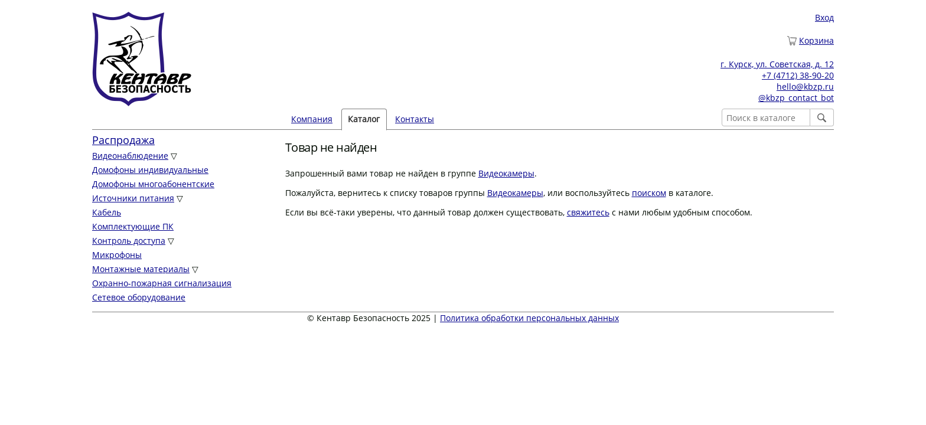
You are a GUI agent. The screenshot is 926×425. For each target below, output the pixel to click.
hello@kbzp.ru (805, 86)
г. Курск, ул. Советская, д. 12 (777, 64)
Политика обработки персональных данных (529, 317)
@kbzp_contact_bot (796, 97)
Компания (311, 119)
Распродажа (123, 140)
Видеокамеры (506, 173)
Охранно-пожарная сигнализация (161, 283)
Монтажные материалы (141, 268)
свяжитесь (588, 212)
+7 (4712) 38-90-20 (798, 75)
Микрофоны (117, 254)
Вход (824, 17)
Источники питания (133, 198)
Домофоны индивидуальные (150, 169)
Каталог (364, 119)
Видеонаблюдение (130, 155)
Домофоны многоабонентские (153, 183)
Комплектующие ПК (133, 226)
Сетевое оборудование (138, 297)
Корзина (816, 40)
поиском (649, 192)
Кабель (106, 212)
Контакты (414, 119)
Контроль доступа (128, 240)
